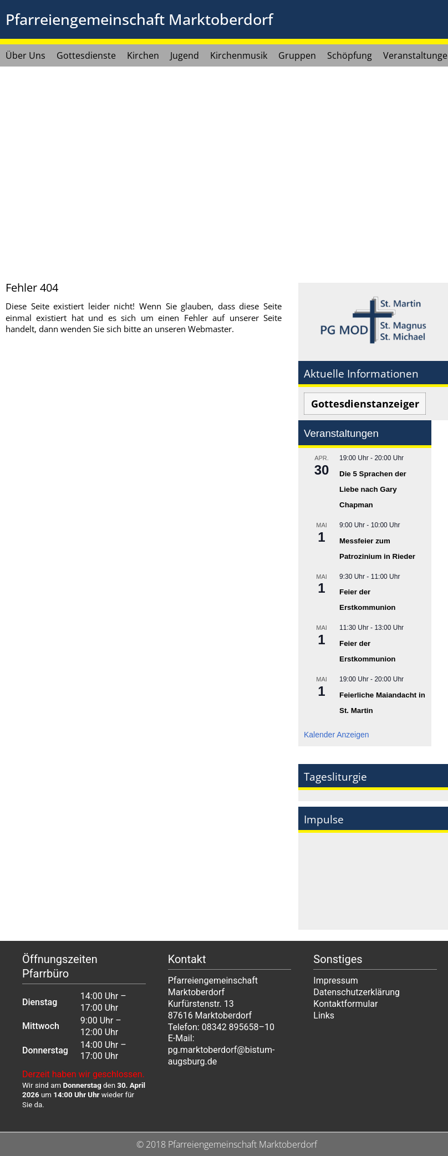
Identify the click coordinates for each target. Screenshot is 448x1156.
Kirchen (143, 55)
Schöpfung (349, 55)
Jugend (184, 55)
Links (323, 1015)
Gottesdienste (86, 55)
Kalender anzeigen (336, 734)
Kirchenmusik (238, 55)
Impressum (335, 980)
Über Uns (25, 55)
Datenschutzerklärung (356, 992)
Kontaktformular (345, 1004)
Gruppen (297, 55)
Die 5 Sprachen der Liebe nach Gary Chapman (372, 489)
